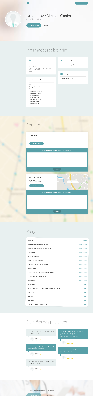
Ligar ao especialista (36, 143)
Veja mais (57, 169)
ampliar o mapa (72, 181)
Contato (71, 3)
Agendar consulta (81, 3)
